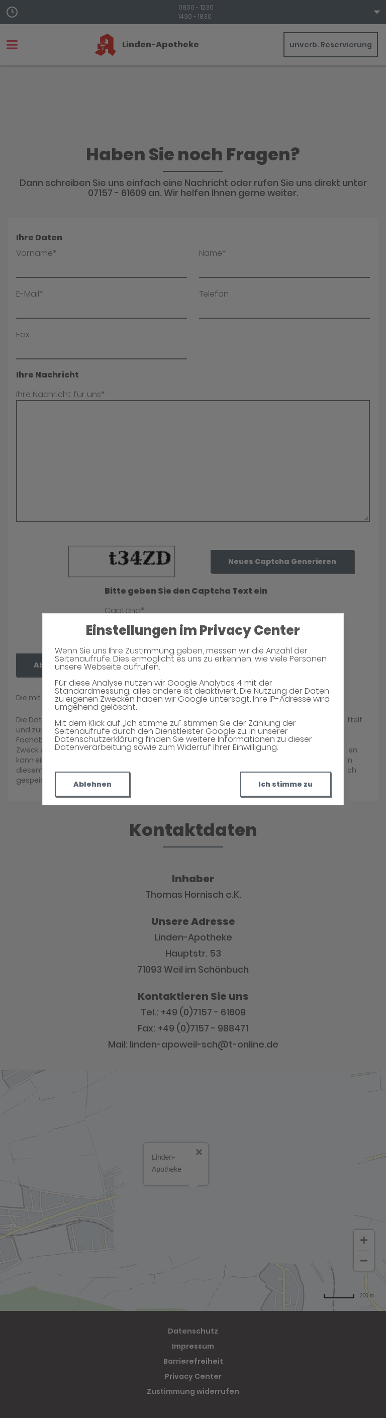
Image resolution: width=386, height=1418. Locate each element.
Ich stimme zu (285, 784)
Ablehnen (92, 784)
